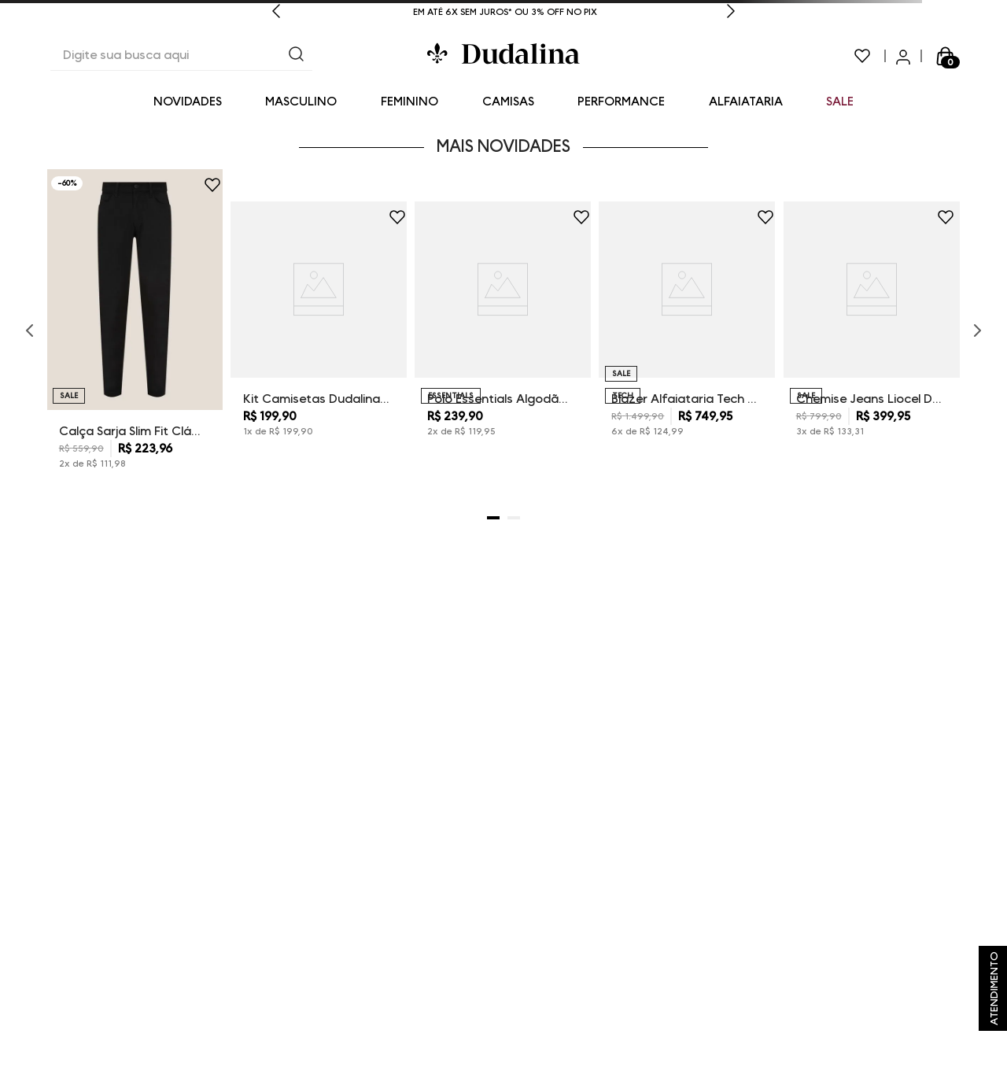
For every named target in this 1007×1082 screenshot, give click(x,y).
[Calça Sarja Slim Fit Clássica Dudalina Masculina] (134, 331)
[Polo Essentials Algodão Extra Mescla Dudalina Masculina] (503, 330)
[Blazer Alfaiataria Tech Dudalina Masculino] (687, 330)
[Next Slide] (731, 12)
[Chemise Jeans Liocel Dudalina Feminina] (872, 330)
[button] (493, 517)
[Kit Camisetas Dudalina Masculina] (319, 330)
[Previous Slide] (276, 12)
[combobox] (181, 56)
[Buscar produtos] (296, 55)
